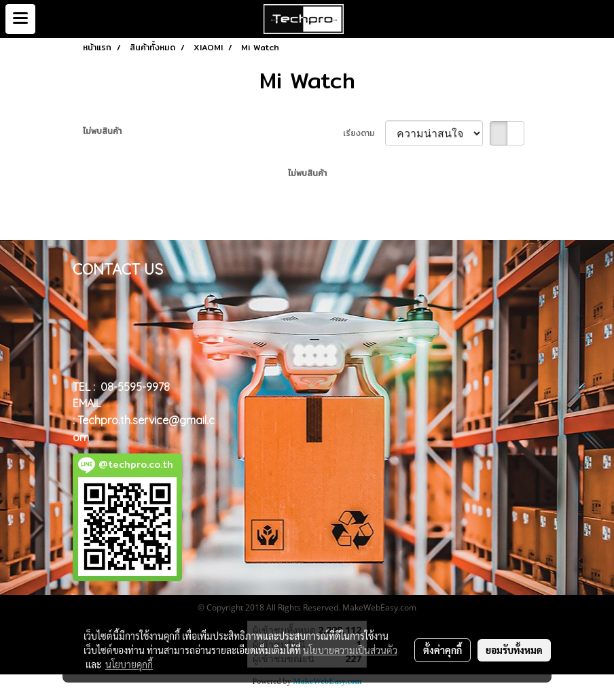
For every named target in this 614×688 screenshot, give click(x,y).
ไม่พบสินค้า (102, 131)
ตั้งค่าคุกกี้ (442, 650)
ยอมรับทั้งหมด (514, 650)
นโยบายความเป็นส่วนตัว (350, 650)
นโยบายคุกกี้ (129, 664)
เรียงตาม (364, 133)
